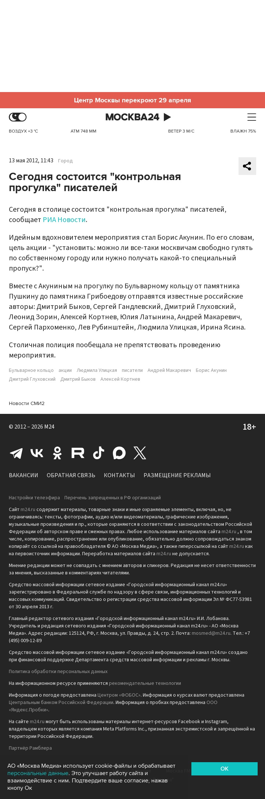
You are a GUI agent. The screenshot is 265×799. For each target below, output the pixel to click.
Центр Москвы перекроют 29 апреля (132, 100)
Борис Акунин (211, 370)
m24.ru (28, 509)
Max (119, 453)
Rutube (78, 453)
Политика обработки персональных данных (58, 671)
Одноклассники (57, 453)
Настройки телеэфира (34, 497)
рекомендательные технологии (145, 683)
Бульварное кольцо (31, 370)
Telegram (16, 453)
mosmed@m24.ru (211, 633)
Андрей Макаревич (169, 370)
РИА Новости (64, 220)
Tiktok (98, 453)
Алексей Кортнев (120, 379)
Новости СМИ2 (27, 403)
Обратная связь (71, 475)
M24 (49, 427)
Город (65, 161)
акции (65, 370)
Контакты (119, 475)
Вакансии (23, 475)
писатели (132, 370)
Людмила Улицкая (97, 370)
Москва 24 (132, 117)
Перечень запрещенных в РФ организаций (112, 497)
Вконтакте (36, 453)
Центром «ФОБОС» (119, 695)
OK (224, 768)
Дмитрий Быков (78, 379)
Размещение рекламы (177, 475)
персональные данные (37, 773)
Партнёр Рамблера (30, 748)
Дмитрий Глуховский (32, 379)
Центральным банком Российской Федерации (61, 702)
